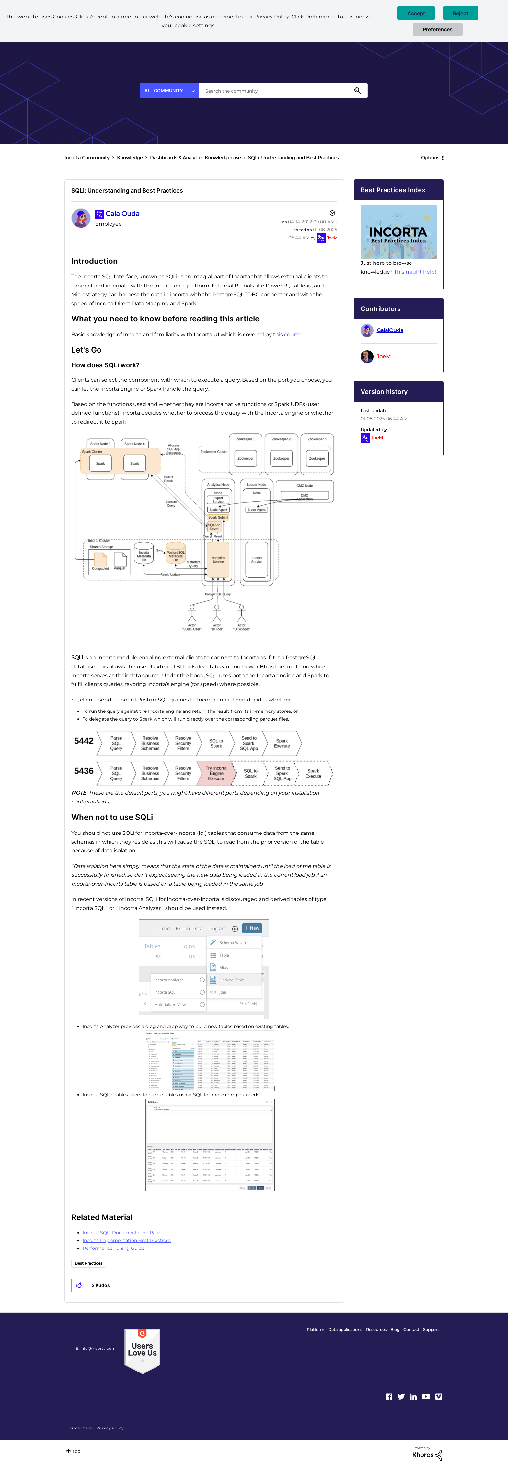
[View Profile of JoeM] (332, 237)
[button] (416, 13)
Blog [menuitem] (394, 1329)
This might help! (415, 272)
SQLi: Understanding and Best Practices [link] (293, 158)
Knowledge (130, 158)
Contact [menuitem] (411, 1329)
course (293, 334)
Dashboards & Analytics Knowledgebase (195, 158)
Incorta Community (87, 158)
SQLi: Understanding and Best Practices (127, 190)
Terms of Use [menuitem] (80, 1428)
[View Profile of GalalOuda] (123, 214)
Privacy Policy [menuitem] (110, 1428)
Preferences (438, 29)
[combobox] (283, 90)
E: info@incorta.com (96, 1348)
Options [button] (430, 158)
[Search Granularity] (169, 90)
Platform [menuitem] (315, 1329)
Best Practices (88, 1263)
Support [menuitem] (431, 1329)
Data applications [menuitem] (345, 1329)
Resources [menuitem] (376, 1329)
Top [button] (76, 1451)
